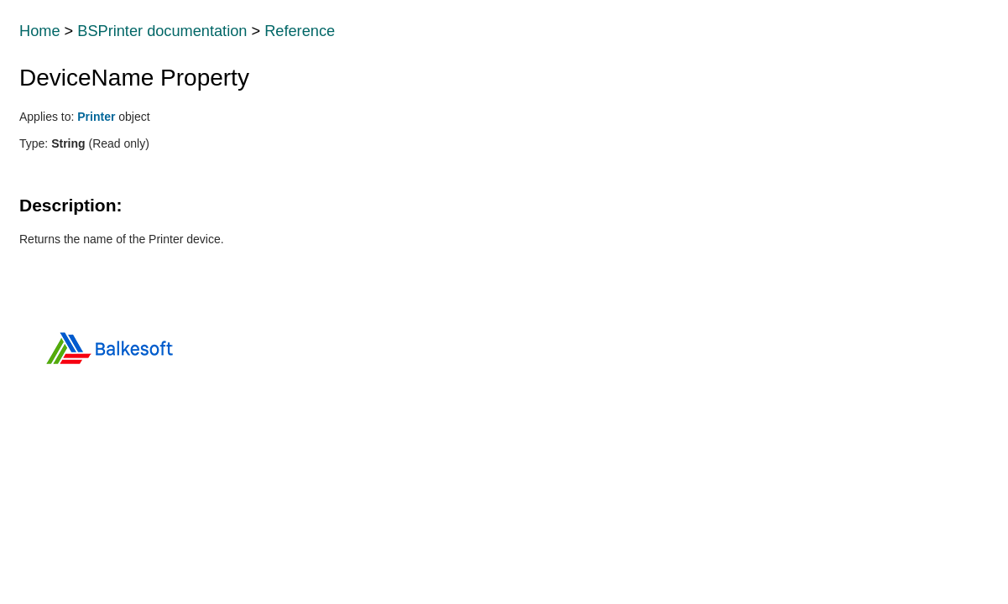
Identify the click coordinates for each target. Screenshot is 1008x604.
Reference (299, 31)
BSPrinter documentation (162, 31)
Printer (96, 116)
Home (39, 31)
